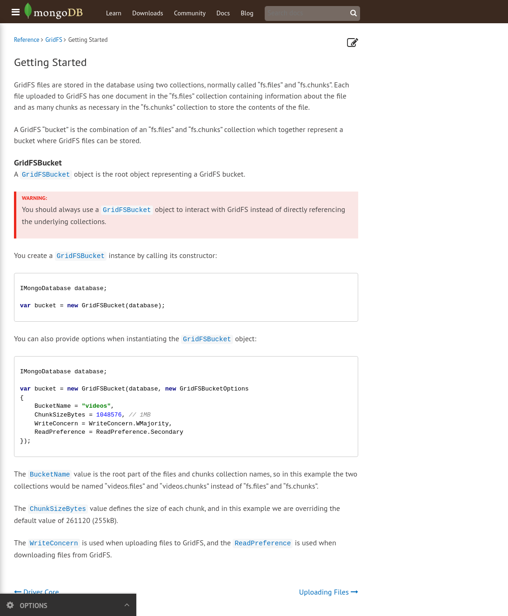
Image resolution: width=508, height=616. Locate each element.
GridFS (53, 40)
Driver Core (36, 591)
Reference (27, 40)
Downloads (147, 13)
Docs (223, 13)
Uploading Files (328, 591)
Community (190, 13)
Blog (247, 13)
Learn (113, 13)
